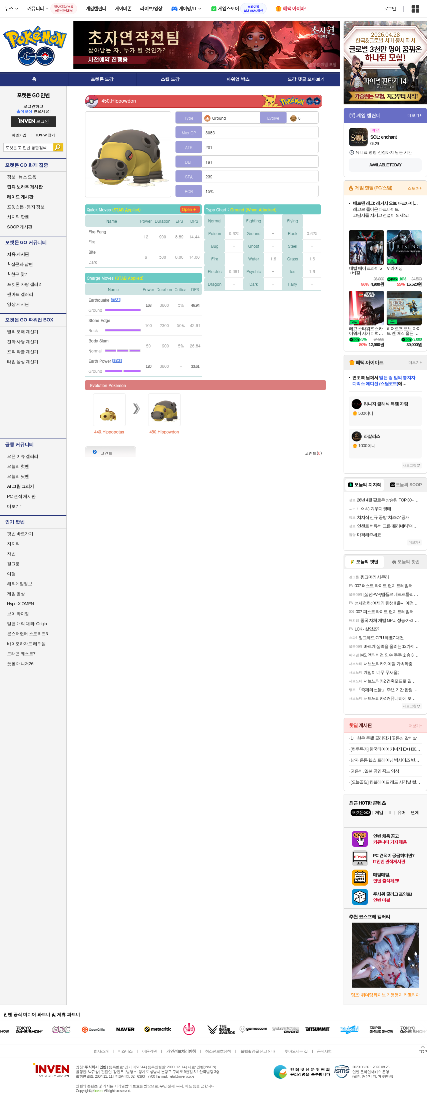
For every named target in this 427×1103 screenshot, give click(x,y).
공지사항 (324, 1051)
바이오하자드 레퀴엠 (26, 644)
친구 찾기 (18, 274)
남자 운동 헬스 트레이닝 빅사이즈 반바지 (386, 760)
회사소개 (101, 1051)
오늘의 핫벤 (18, 466)
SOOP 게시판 (19, 227)
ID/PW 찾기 (45, 135)
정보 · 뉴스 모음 (21, 177)
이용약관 (149, 1051)
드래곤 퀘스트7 (21, 654)
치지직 (13, 543)
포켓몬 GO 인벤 (33, 95)
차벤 (11, 554)
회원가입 (19, 135)
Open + (189, 209)
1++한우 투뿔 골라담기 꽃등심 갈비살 (384, 738)
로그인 (390, 8)
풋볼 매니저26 (20, 664)
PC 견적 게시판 (21, 496)
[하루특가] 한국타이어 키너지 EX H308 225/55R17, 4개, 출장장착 (386, 749)
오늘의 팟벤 (18, 476)
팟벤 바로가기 (20, 533)
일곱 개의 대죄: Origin (27, 624)
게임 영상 (16, 594)
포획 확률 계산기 (22, 351)
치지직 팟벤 (18, 217)
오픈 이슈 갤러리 (22, 456)
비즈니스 (125, 1051)
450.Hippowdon (164, 431)
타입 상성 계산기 (22, 361)
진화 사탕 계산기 (22, 341)
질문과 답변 (20, 264)
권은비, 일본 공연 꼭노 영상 (375, 771)
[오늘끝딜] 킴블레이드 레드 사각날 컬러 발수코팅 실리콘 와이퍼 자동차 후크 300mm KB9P (386, 782)
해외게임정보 (19, 584)
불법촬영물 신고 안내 (258, 1051)
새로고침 (409, 465)
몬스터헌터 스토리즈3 (27, 634)
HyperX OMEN (20, 604)
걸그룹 (13, 564)
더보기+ (414, 115)
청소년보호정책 (218, 1051)
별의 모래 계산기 (22, 331)
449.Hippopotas (109, 431)
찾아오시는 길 (296, 1051)
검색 (58, 147)
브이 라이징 (18, 614)
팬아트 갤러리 (20, 294)
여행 (11, 574)
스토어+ (415, 188)
